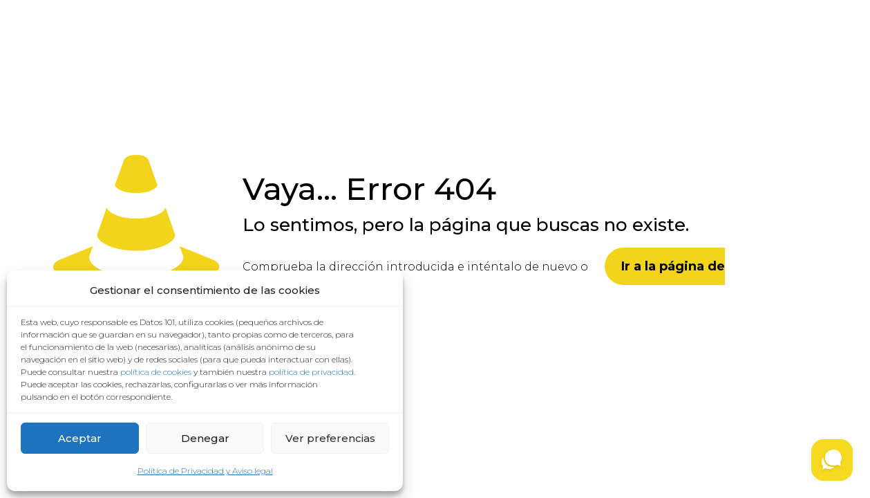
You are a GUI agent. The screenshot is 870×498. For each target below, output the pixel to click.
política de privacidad (311, 372)
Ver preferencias (330, 438)
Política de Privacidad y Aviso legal (205, 470)
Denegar (205, 438)
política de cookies (155, 372)
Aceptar (80, 438)
